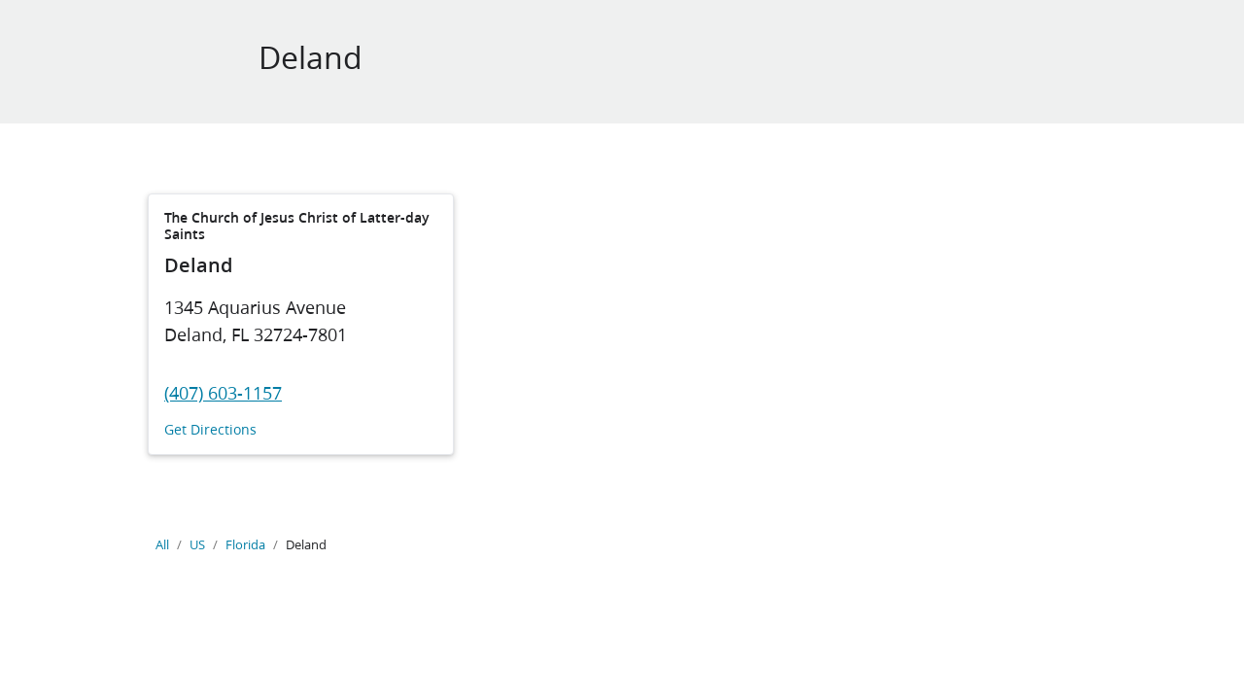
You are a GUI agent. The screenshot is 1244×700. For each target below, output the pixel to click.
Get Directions (210, 430)
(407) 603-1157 (223, 392)
